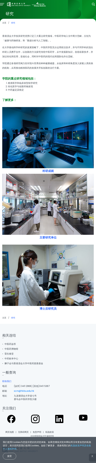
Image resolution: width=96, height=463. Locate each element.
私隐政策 (49, 431)
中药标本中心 (11, 358)
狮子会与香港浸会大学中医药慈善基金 (24, 363)
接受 (9, 456)
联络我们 (6, 381)
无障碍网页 (23, 431)
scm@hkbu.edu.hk (24, 391)
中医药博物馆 (11, 349)
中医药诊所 (10, 344)
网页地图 (9, 431)
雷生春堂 (9, 353)
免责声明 (37, 431)
